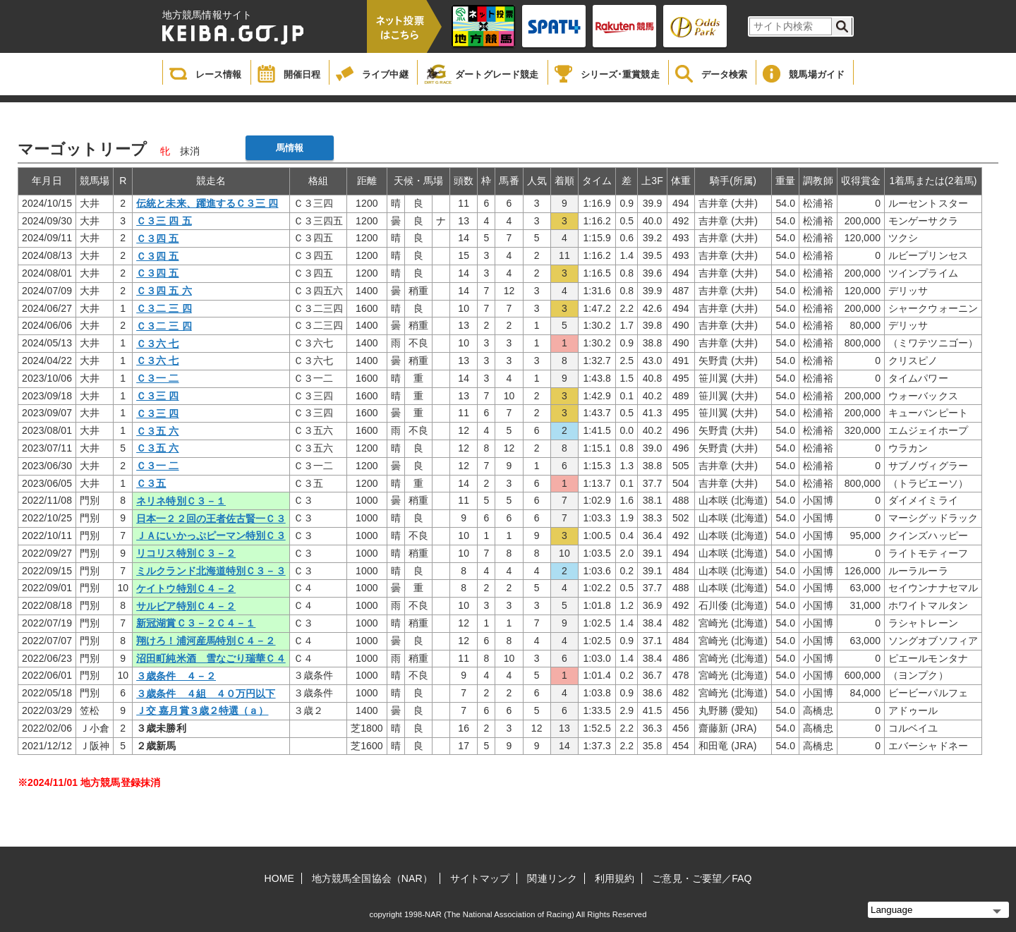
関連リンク (552, 878)
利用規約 (614, 878)
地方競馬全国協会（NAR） (372, 878)
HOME (279, 878)
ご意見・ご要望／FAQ (701, 878)
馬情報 (289, 148)
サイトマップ (480, 878)
